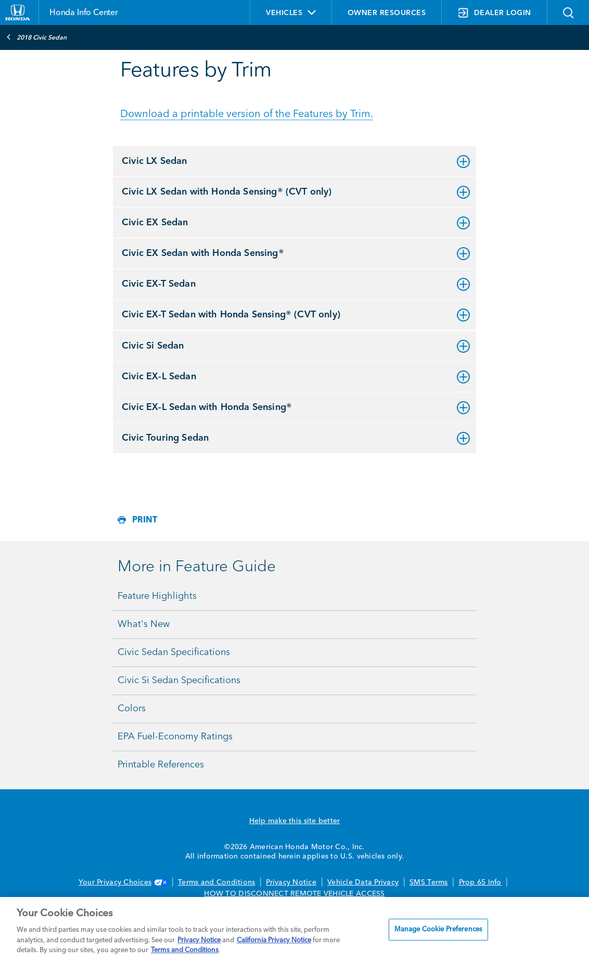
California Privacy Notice (274, 940)
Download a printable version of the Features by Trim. (246, 114)
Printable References (161, 765)
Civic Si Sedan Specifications (179, 680)
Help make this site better (294, 821)
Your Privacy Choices (123, 882)
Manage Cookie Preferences (438, 929)
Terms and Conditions (216, 882)
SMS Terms (428, 882)
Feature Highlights (157, 596)
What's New (144, 624)
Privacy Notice (291, 882)
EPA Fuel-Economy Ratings (175, 736)
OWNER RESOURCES (387, 13)
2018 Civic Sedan (36, 37)
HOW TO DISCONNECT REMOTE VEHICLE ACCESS (294, 894)
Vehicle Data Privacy (363, 882)
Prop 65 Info (480, 882)
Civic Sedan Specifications (174, 652)
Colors (132, 708)
